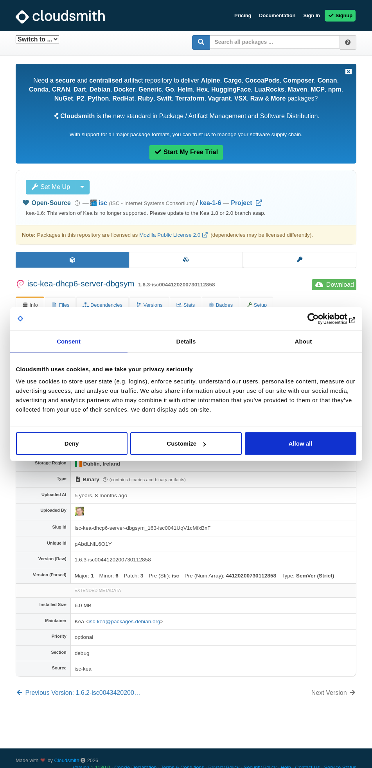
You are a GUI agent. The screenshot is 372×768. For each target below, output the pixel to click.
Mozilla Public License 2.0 (169, 235)
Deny (72, 443)
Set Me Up (50, 186)
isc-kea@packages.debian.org (124, 621)
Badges (220, 305)
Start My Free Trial (186, 152)
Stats (185, 305)
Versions (149, 305)
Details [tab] (186, 341)
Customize (186, 443)
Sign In (311, 15)
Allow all (301, 443)
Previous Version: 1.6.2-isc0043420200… (78, 692)
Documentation (277, 15)
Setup (256, 305)
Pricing (242, 15)
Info (30, 305)
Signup (340, 15)
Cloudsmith (66, 760)
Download (334, 284)
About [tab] (303, 341)
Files (60, 305)
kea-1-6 (210, 203)
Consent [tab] (69, 341)
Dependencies (102, 305)
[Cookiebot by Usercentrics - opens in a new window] (322, 318)
